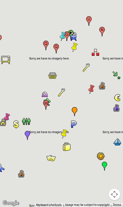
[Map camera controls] (114, 194)
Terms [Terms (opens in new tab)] (117, 204)
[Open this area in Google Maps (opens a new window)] (10, 203)
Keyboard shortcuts (49, 204)
